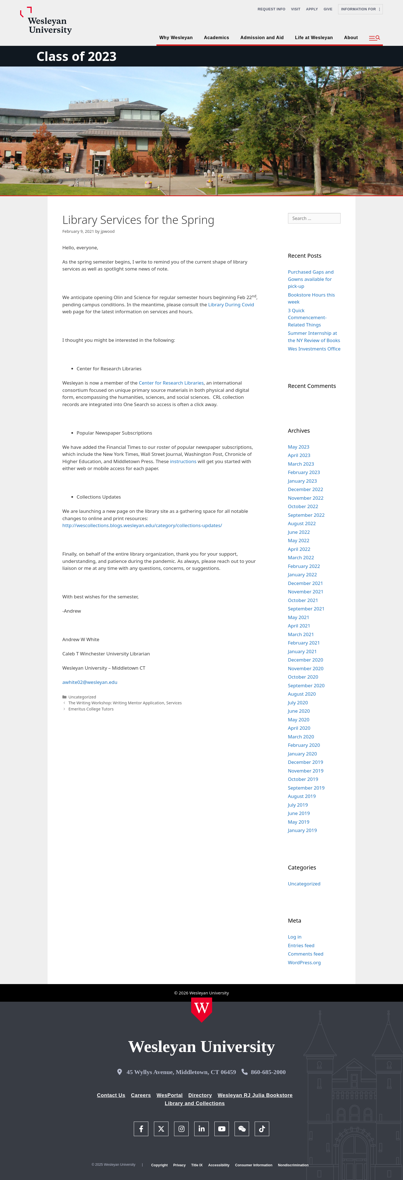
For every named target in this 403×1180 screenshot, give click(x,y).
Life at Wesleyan (314, 37)
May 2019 (299, 822)
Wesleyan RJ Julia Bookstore (255, 1095)
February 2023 (304, 472)
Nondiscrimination (293, 1165)
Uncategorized (82, 697)
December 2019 (305, 762)
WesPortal (169, 1095)
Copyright (159, 1165)
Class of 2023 (76, 56)
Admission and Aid (262, 37)
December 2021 (305, 583)
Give (328, 9)
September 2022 (306, 515)
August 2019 (302, 796)
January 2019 (302, 830)
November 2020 (306, 668)
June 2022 (299, 532)
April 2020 (299, 728)
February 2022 (304, 566)
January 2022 (302, 574)
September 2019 (306, 788)
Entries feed (301, 945)
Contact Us (111, 1095)
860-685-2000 (268, 1071)
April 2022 (299, 549)
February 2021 (304, 642)
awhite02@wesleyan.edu (90, 682)
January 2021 (302, 651)
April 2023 (299, 455)
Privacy (179, 1165)
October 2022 (303, 506)
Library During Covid (231, 304)
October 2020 (303, 677)
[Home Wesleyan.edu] (201, 1010)
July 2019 (298, 805)
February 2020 (304, 745)
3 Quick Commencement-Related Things (307, 317)
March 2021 (301, 634)
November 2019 (306, 770)
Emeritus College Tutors (90, 709)
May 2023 (299, 447)
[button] (374, 38)
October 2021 (303, 600)
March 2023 (301, 464)
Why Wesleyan (176, 37)
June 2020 (299, 711)
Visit (296, 9)
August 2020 (302, 694)
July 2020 (298, 702)
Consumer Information (253, 1165)
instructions (182, 461)
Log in (295, 936)
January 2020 (302, 753)
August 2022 (302, 523)
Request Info (271, 9)
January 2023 (302, 481)
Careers (141, 1095)
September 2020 (306, 685)
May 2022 (299, 540)
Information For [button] (360, 9)
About (351, 37)
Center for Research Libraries (171, 383)
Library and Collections (195, 1103)
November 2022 (306, 498)
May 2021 (299, 617)
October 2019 (303, 779)
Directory (200, 1095)
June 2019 (299, 813)
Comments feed (306, 954)
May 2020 (299, 719)
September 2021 (306, 608)
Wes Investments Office (314, 348)
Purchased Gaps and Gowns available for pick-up (311, 279)
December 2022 (305, 489)
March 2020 (301, 736)
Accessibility (218, 1165)
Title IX (197, 1165)
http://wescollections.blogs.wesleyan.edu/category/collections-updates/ (142, 525)
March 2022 (301, 557)
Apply (312, 9)
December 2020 (305, 660)
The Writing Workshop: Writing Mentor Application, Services (125, 702)
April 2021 (299, 625)
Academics (216, 37)
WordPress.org (304, 962)
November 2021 (306, 591)
